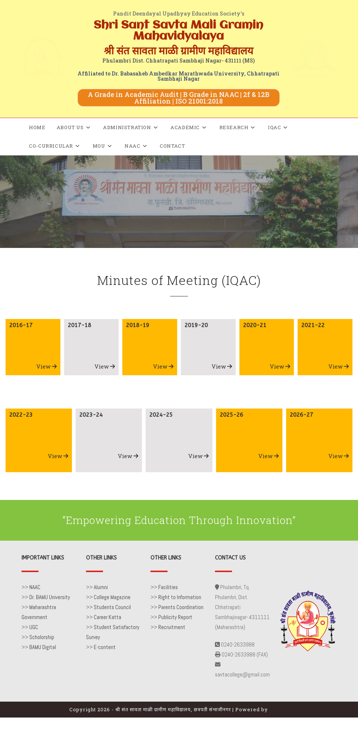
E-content (105, 647)
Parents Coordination (180, 607)
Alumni (101, 587)
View (46, 366)
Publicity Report (175, 617)
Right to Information (179, 597)
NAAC (34, 587)
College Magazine (112, 597)
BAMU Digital (42, 647)
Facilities (168, 587)
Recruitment (171, 627)
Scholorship (41, 637)
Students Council (112, 607)
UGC (33, 627)
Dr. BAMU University (49, 597)
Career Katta (107, 617)
